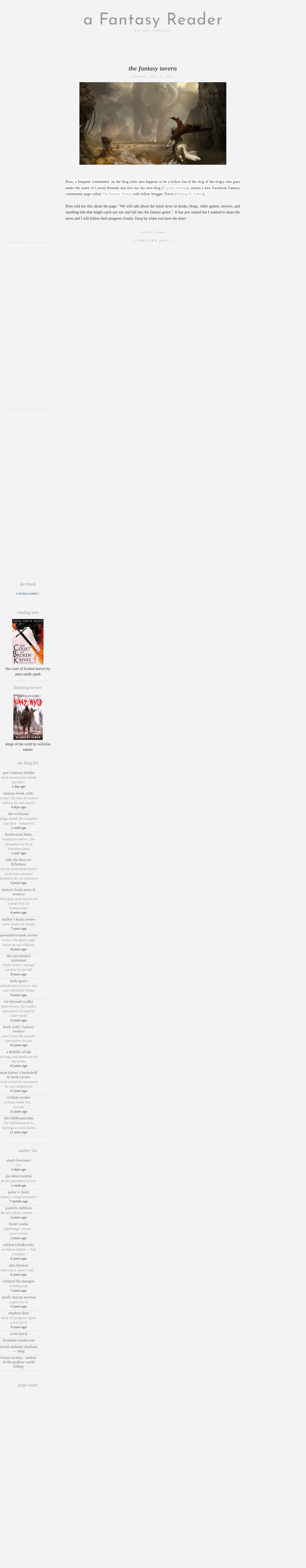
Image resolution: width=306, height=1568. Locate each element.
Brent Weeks (19, 1224)
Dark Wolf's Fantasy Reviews (18, 1029)
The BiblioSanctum (18, 1118)
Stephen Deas (18, 1313)
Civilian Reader (18, 1097)
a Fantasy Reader (153, 20)
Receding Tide (18, 1286)
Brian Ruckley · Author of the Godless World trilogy (18, 1362)
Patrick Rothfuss (19, 1208)
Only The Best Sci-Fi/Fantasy (18, 862)
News (160, 232)
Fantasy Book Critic (19, 793)
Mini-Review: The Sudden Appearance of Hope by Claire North (18, 1011)
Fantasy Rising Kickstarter (18, 1197)
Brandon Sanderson (19, 1340)
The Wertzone (18, 814)
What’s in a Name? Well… (18, 1270)
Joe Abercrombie (18, 1176)
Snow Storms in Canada (18, 924)
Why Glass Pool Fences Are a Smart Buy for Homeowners (18, 903)
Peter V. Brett (18, 1192)
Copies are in (19, 1302)
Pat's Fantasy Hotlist (19, 773)
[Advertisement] (28, 156)
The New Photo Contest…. (19, 1213)
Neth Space (18, 981)
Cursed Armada (175, 188)
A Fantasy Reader (27, 593)
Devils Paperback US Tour (18, 1181)
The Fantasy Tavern (153, 68)
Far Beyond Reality (18, 1002)
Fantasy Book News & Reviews (19, 892)
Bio (18, 1165)
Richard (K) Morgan (19, 1281)
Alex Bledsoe (19, 1265)
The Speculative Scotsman (18, 958)
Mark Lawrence (19, 1160)
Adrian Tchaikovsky (18, 1245)
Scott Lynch (18, 1334)
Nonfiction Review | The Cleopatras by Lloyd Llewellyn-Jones (18, 844)
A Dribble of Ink (18, 1052)
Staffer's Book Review (18, 919)
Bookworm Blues (18, 834)
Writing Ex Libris (189, 194)
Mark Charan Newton (19, 1297)
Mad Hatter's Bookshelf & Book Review (18, 1075)
